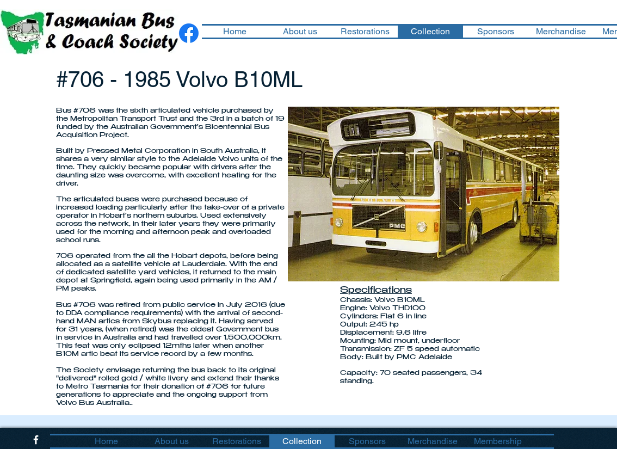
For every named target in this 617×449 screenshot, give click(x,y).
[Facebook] (189, 33)
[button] (423, 194)
